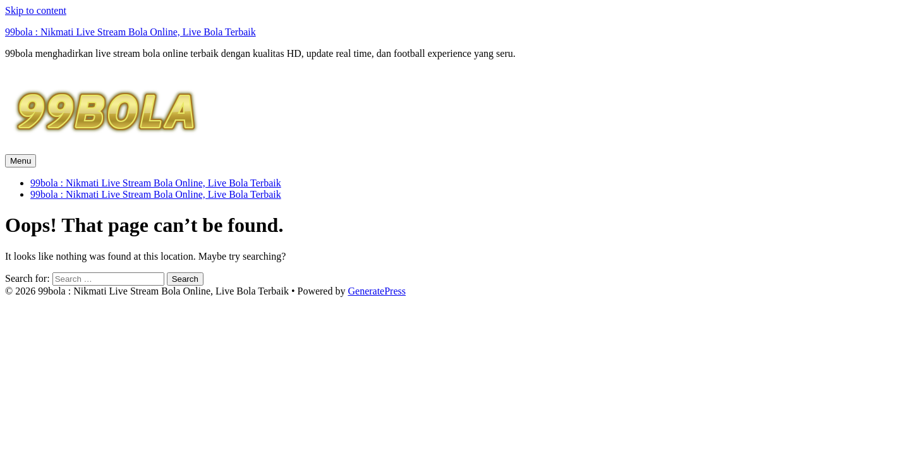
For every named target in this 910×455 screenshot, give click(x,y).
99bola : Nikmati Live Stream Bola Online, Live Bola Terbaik (130, 32)
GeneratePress (377, 291)
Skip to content (35, 10)
